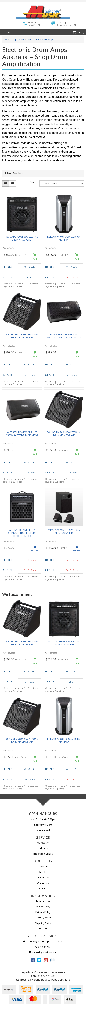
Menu (6, 32)
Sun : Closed (43, 830)
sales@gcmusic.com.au (43, 952)
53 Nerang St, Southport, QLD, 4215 (43, 941)
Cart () (78, 32)
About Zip (43, 928)
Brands (43, 888)
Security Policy (43, 917)
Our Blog (43, 872)
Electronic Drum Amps (41, 39)
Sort (33, 182)
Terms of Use (43, 901)
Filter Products (14, 173)
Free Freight (67, 23)
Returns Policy (43, 912)
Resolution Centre (43, 853)
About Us (43, 866)
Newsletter (43, 877)
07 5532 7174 (43, 946)
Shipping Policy (43, 923)
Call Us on (34, 23)
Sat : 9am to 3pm (43, 824)
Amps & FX (17, 39)
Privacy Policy (43, 906)
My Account (43, 842)
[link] (33, 960)
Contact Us (43, 883)
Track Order (43, 848)
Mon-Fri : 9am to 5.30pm (43, 819)
